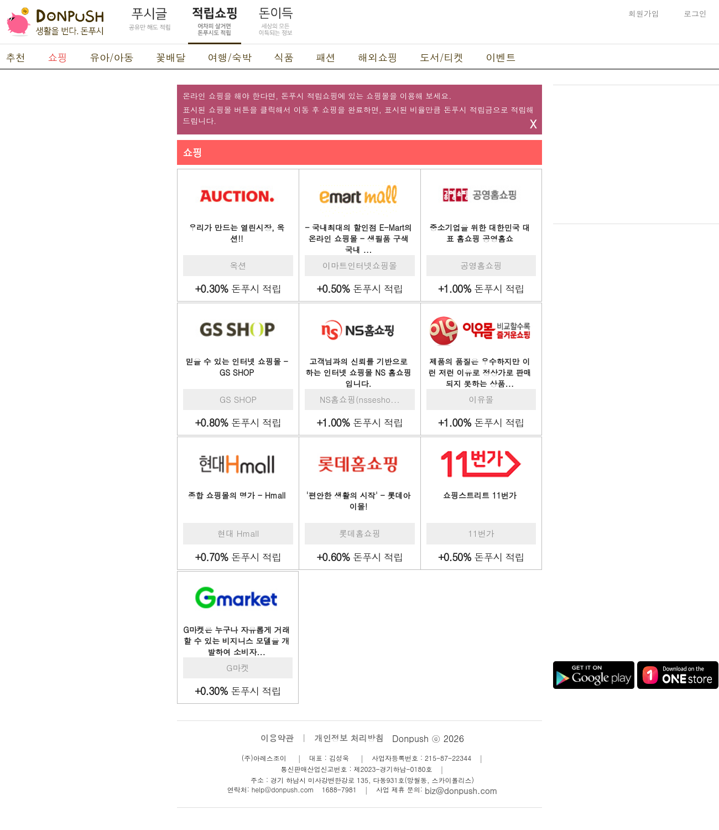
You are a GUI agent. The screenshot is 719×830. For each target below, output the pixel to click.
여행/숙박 (230, 57)
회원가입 (643, 13)
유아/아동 (112, 57)
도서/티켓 (442, 57)
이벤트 (501, 57)
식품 (284, 57)
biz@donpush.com (461, 790)
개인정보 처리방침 (349, 738)
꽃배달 (171, 57)
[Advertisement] (83, 251)
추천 (15, 57)
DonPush (55, 22)
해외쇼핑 (378, 57)
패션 (326, 57)
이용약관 (277, 738)
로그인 (695, 13)
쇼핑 (57, 57)
